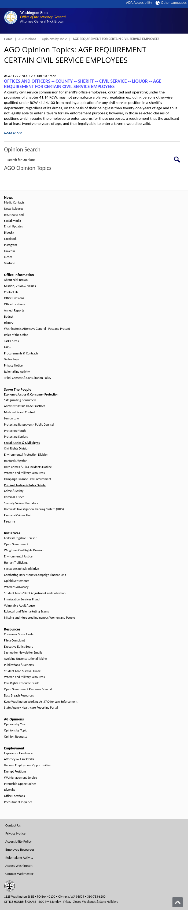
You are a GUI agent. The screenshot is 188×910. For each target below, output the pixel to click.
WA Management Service (20, 778)
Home (8, 39)
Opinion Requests (15, 736)
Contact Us (11, 292)
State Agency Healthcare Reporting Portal (31, 707)
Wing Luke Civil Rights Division (23, 550)
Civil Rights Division (16, 448)
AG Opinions (27, 39)
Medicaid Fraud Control (19, 412)
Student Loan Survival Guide (22, 671)
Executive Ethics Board (18, 646)
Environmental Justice (18, 556)
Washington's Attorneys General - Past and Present (37, 329)
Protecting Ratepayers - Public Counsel (29, 424)
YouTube (9, 263)
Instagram (10, 245)
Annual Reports (14, 310)
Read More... (14, 132)
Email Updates (13, 226)
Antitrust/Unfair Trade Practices (24, 406)
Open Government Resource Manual (28, 689)
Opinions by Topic (54, 39)
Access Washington (18, 866)
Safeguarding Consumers (20, 400)
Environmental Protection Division (26, 454)
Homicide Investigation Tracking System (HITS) (34, 509)
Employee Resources (19, 849)
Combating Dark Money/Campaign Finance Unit (35, 575)
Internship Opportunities (20, 784)
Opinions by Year (15, 724)
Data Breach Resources (19, 695)
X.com (8, 257)
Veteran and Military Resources (24, 473)
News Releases (13, 209)
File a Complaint (14, 640)
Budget (8, 316)
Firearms (9, 521)
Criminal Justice (14, 497)
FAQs (7, 347)
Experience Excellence (18, 753)
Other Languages (171, 2)
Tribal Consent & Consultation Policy (27, 378)
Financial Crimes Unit (18, 515)
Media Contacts (14, 202)
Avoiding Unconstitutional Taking (25, 659)
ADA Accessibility (139, 2)
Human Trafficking (16, 562)
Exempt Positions (15, 771)
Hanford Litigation (15, 461)
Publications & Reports (19, 665)
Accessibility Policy (18, 841)
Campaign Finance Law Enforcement (27, 479)
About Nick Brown (16, 280)
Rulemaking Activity (17, 372)
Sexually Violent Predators (21, 503)
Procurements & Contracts (21, 353)
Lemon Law (11, 418)
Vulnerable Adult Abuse (19, 605)
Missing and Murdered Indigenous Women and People (39, 617)
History (8, 323)
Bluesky (9, 232)
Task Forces (11, 341)
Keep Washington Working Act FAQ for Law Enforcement (41, 702)
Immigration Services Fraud (21, 599)
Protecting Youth (15, 431)
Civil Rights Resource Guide (21, 683)
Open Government (16, 544)
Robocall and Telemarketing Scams (26, 611)
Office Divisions (14, 298)
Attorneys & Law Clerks (19, 759)
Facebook (10, 239)
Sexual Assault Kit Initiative (21, 569)
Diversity (9, 790)
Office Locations (14, 304)
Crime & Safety (13, 491)
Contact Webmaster (19, 874)
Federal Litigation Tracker (20, 538)
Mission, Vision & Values (20, 286)
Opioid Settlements (16, 581)
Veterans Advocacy (16, 587)
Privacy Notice (13, 365)
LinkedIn (9, 251)
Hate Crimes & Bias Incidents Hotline (28, 467)
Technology (11, 359)
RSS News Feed (14, 215)
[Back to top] (177, 902)
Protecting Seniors (16, 436)
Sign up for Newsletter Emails (23, 652)
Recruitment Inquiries (18, 802)
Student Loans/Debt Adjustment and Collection (34, 593)
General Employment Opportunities (27, 765)
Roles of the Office (16, 335)
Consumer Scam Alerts (19, 634)
